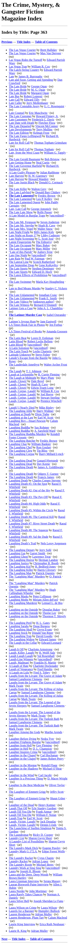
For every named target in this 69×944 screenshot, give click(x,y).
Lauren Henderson (20, 914)
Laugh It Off (16, 649)
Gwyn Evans (44, 629)
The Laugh (15, 371)
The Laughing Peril (20, 622)
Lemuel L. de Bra (52, 603)
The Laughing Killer (21, 569)
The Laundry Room (20, 864)
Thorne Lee (49, 612)
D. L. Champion (42, 748)
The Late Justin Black (22, 182)
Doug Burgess (41, 626)
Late (11, 76)
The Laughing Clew (20, 450)
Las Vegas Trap (18, 66)
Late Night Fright (19, 232)
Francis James (46, 477)
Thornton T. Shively (54, 616)
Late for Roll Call (19, 142)
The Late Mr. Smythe (21, 225)
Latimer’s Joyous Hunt (22, 321)
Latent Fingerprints (20, 242)
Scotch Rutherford (44, 261)
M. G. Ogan (38, 89)
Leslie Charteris (42, 351)
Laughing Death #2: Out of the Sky (29, 490)
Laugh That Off (18, 808)
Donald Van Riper (42, 632)
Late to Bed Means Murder (25, 288)
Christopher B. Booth (46, 563)
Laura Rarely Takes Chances (26, 894)
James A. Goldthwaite (50, 467)
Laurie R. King (17, 930)
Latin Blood (16, 341)
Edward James (47, 639)
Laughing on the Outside (23, 609)
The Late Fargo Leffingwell (25, 136)
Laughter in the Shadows (23, 768)
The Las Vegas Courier (22, 50)
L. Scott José (46, 238)
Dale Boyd (37, 381)
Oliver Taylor (57, 785)
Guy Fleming (44, 745)
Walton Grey (38, 189)
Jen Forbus (55, 324)
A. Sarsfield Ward (44, 430)
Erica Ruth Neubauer (52, 924)
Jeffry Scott (57, 791)
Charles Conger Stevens (46, 480)
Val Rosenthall (45, 656)
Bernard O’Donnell (45, 305)
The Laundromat (19, 834)
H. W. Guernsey (37, 175)
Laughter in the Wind (21, 775)
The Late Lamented (20, 199)
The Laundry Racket (21, 858)
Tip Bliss (42, 450)
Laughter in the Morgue (23, 765)
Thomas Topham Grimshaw (50, 142)
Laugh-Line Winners (21, 659)
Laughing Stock (18, 632)
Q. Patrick (55, 576)
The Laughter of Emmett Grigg (27, 791)
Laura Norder (17, 891)
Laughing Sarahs (19, 626)
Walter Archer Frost (55, 364)
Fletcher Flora (46, 122)
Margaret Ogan (40, 93)
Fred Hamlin (44, 669)
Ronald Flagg (49, 765)
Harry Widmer (45, 410)
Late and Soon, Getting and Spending (31, 79)
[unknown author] (43, 301)
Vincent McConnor (46, 126)
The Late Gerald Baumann (24, 159)
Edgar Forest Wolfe (53, 851)
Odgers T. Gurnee (48, 473)
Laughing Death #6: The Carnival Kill (31, 516)
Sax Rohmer (41, 427)
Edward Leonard (51, 642)
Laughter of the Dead (21, 805)
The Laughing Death (21, 467)
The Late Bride (18, 86)
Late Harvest (16, 175)
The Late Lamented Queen (24, 202)
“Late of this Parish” (21, 252)
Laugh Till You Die (20, 811)
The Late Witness (19, 305)
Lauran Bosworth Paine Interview (29, 884)
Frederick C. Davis (43, 119)
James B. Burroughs (30, 76)
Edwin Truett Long (42, 387)
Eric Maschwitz (38, 112)
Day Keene (43, 463)
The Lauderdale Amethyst (24, 364)
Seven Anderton (49, 222)
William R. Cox (40, 66)
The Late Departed (20, 126)
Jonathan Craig (48, 295)
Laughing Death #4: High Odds (27, 503)
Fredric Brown (46, 195)
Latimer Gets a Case (21, 308)
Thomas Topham (44, 149)
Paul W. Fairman (35, 258)
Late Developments (20, 129)
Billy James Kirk (44, 232)
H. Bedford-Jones (45, 566)
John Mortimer (38, 891)
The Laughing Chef (20, 447)
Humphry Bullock (49, 911)
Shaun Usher (57, 798)
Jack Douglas (48, 821)
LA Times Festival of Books (25, 331)
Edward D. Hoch (42, 271)
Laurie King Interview (22, 924)
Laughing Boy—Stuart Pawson (27, 420)
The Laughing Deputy (22, 550)
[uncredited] (56, 215)
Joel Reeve (46, 394)
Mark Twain (16, 685)
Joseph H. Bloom (30, 871)
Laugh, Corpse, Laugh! (22, 391)
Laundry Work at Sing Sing (25, 867)
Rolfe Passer (44, 212)
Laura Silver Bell (19, 901)
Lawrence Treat (41, 556)
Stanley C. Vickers (56, 288)
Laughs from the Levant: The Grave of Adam (35, 675)
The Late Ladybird (20, 192)
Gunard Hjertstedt (47, 460)
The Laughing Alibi (20, 410)
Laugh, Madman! (19, 662)
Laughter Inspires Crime (23, 752)
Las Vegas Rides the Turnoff (25, 59)
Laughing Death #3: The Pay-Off (28, 497)
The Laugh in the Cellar (23, 642)
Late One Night (18, 255)
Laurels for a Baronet (21, 911)
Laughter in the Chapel (22, 755)
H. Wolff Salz (47, 652)
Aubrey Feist (44, 252)
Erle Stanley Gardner (44, 808)
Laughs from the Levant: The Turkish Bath (34, 718)
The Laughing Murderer (23, 603)
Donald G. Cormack (51, 182)
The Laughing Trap (20, 636)
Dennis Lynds (48, 824)
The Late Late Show (21, 212)
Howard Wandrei (38, 179)
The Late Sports (18, 268)
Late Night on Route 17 (23, 235)
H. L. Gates (43, 622)
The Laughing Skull (20, 629)
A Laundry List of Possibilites (26, 841)
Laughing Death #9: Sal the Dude (28, 536)
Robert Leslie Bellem (40, 341)
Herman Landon (48, 560)
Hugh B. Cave (46, 225)
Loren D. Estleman (42, 338)
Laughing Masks (19, 596)
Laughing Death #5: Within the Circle (31, 510)
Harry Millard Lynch (51, 454)
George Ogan (39, 86)
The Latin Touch (18, 351)
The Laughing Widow (22, 639)
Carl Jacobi (45, 775)
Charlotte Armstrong (40, 649)
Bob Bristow (52, 159)
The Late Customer (20, 116)
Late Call (14, 99)
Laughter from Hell (20, 745)
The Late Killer (18, 189)
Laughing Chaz (18, 444)
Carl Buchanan (49, 755)
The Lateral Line (19, 261)
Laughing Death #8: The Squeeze (28, 530)
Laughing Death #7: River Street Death (32, 523)
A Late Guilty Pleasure (22, 172)
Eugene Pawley (51, 848)
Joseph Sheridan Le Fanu (48, 901)
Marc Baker (43, 245)
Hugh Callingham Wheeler (32, 591)
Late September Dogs (21, 265)
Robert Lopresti (33, 96)
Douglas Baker (51, 609)
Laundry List (16, 838)
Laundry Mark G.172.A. (23, 851)
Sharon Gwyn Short (40, 838)
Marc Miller (43, 248)
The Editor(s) (44, 242)
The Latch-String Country (24, 69)
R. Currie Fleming (49, 374)
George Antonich (41, 208)
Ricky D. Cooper (43, 834)
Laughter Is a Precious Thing (26, 778)
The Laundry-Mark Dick (23, 848)
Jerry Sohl (45, 550)
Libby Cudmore (50, 235)
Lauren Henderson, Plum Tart (26, 917)
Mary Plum (47, 377)
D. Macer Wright (57, 778)
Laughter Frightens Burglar (25, 742)
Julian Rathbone (49, 172)
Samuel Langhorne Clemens (25, 679)
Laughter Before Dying (22, 738)
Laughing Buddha (19, 427)
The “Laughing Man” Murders (27, 576)
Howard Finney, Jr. (47, 116)
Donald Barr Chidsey (47, 192)
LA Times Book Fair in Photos (27, 324)
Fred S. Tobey (41, 672)
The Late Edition (19, 132)
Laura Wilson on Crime (23, 907)
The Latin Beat (17, 338)
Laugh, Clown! (18, 381)
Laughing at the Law (21, 417)
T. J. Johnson (33, 371)
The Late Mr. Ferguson (22, 222)
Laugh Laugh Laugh (21, 656)
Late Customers (18, 119)
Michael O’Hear (52, 768)
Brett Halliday (48, 50)
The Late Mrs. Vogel (21, 228)
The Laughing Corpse (22, 454)
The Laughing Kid (20, 566)
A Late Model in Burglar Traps (27, 215)
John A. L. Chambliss (50, 308)
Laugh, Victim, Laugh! (22, 821)
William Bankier (41, 444)
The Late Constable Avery (24, 106)
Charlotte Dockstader (45, 665)
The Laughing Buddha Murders (27, 434)
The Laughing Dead (20, 460)
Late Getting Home (20, 162)
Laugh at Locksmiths (21, 374)
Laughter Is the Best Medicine (27, 785)
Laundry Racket (18, 861)
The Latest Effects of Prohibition (28, 275)
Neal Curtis (42, 162)
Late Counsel (16, 112)
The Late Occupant (20, 245)
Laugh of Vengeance (21, 669)
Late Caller (15, 103)
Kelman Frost (41, 132)
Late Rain (14, 258)
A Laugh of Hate (19, 665)
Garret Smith (37, 553)
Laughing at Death (20, 414)
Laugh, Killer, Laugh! (22, 652)
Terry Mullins (44, 129)
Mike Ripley (46, 407)
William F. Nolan (46, 815)
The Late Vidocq (19, 301)
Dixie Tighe (42, 414)
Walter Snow (45, 228)
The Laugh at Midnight (22, 377)
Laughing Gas (17, 553)
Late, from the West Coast (24, 152)
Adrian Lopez (40, 861)
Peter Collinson (42, 596)
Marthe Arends (53, 732)
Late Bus (14, 96)
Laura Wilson (49, 907)
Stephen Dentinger (43, 268)
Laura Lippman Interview (24, 881)
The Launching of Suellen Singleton (30, 828)
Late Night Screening (21, 238)
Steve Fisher (42, 354)
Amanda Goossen (56, 331)
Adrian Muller (43, 914)
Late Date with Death (21, 122)
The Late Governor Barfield (25, 165)
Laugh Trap (15, 818)
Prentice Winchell (50, 401)
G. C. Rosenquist (54, 106)
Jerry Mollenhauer (37, 103)
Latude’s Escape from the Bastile (28, 357)
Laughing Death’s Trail (22, 543)
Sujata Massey (52, 881)
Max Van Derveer (50, 53)
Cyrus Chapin (46, 858)
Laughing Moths (18, 599)
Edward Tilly (32, 99)
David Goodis (44, 636)
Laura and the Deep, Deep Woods (28, 874)
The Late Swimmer (20, 281)
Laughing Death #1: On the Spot (28, 483)
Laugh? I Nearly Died (22, 407)
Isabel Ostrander (56, 314)
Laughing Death (18, 480)
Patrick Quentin (45, 573)
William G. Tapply (55, 152)
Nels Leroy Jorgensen (53, 543)
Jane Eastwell (48, 321)
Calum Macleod (57, 917)
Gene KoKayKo (48, 265)
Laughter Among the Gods (24, 732)
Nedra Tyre (47, 738)
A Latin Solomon (19, 348)
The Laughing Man (20, 573)
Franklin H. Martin (45, 662)
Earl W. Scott (45, 417)
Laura (12, 871)
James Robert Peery (52, 758)
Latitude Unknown (20, 354)
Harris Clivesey (47, 569)
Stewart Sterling (50, 397)
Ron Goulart (43, 447)
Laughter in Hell (18, 748)
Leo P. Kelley (44, 199)
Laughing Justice (19, 563)
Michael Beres (45, 864)
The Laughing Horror (21, 560)
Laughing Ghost (18, 556)
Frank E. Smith (48, 298)
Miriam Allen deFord (45, 599)
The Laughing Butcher (22, 440)
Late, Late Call (17, 208)
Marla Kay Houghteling (50, 281)
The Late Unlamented (22, 295)
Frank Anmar (44, 811)
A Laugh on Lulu (19, 672)
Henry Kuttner (46, 805)
